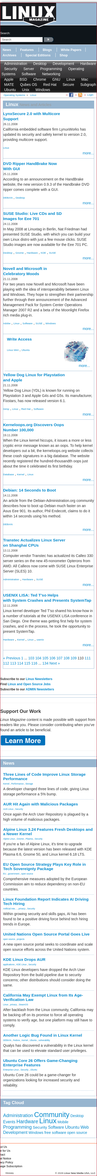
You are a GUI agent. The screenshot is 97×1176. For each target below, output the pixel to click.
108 (67, 658)
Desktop (40, 64)
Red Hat (49, 84)
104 (38, 658)
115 (27, 663)
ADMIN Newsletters (40, 689)
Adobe (6, 323)
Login (90, 94)
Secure (68, 84)
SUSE (52, 252)
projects (20, 939)
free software (55, 1132)
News (7, 50)
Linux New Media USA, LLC (79, 1173)
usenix (40, 639)
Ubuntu (10, 90)
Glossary (9, 1173)
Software (29, 74)
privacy (22, 908)
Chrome (39, 79)
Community (52, 1115)
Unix (25, 90)
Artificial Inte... (10, 908)
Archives (9, 55)
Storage (29, 783)
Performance (17, 783)
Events (9, 1122)
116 (34, 663)
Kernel (20, 474)
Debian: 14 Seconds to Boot (29, 490)
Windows (42, 90)
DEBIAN (7, 197)
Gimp (6, 409)
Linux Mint (13, 350)
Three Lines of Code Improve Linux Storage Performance (44, 776)
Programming (51, 69)
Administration (15, 64)
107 (59, 658)
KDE (43, 252)
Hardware (88, 64)
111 (88, 658)
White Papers (71, 50)
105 (45, 658)
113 (13, 663)
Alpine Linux (9, 839)
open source (27, 873)
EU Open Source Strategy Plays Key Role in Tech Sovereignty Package (44, 866)
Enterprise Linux (11, 1069)
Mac (84, 79)
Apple (8, 79)
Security (10, 69)
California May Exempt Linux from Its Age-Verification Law (43, 997)
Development (63, 64)
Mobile (62, 1122)
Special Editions (37, 55)
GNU (56, 79)
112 (6, 663)
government (13, 873)
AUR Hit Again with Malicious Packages (40, 804)
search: (5, 33)
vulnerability (44, 1040)
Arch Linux (8, 809)
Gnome (20, 252)
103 (31, 658)
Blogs (47, 50)
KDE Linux (21, 964)
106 (52, 658)
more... (88, 153)
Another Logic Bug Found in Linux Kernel (42, 1035)
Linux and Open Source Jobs (29, 684)
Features (27, 50)
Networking (51, 74)
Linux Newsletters (39, 679)
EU (4, 873)
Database (8, 474)
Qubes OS (28, 84)
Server (28, 69)
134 (45, 663)
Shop (63, 55)
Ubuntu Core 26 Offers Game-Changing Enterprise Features (40, 1062)
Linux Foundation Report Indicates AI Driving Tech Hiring (45, 901)
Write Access (19, 339)
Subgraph (88, 84)
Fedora (16, 1040)
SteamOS (23, 1004)
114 (20, 663)
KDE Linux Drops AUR (24, 959)
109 (74, 658)
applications (8, 964)
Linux (70, 79)
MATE (9, 84)
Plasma (29, 839)
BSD (23, 79)
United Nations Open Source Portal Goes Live (46, 934)
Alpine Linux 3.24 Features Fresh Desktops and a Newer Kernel (48, 831)
